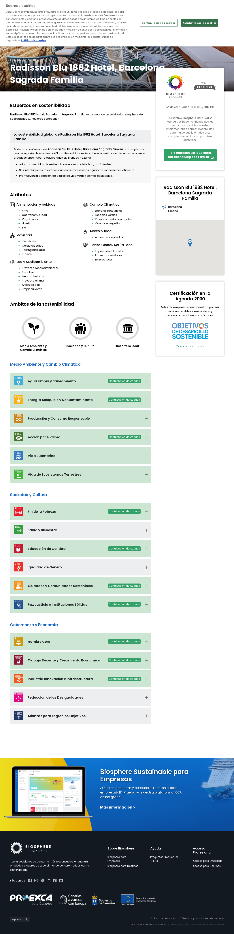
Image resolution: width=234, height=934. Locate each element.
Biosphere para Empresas (117, 859)
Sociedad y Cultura (80, 346)
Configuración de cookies (158, 23)
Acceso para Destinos (207, 866)
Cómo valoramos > (190, 346)
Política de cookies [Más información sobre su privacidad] (33, 40)
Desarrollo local (127, 346)
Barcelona (17, 59)
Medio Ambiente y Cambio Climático (33, 348)
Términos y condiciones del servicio (202, 918)
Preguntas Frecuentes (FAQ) (164, 859)
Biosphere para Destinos (122, 866)
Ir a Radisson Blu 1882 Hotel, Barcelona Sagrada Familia (191, 155)
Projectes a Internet (214, 924)
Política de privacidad (163, 918)
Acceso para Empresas (207, 861)
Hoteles (33, 59)
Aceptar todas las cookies (199, 23)
